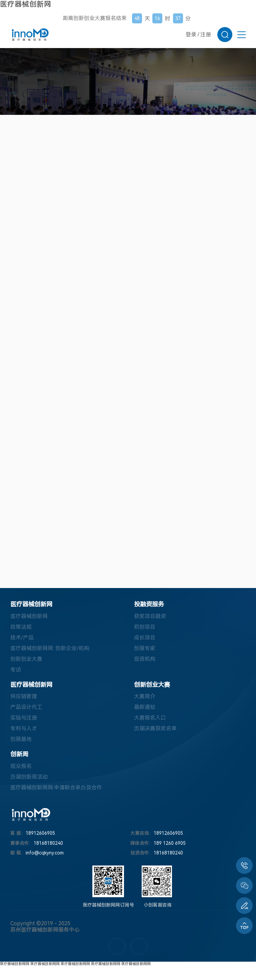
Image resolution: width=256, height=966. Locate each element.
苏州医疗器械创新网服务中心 (45, 930)
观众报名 (21, 766)
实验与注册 (23, 718)
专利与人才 (23, 728)
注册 (205, 34)
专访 (15, 669)
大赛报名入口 (150, 718)
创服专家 (144, 648)
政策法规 (21, 627)
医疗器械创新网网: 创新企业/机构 (49, 648)
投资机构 (144, 659)
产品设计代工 (26, 707)
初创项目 (144, 627)
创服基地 (21, 739)
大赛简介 (144, 696)
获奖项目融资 (150, 616)
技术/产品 (22, 637)
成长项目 (144, 637)
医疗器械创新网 (25, 4)
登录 (191, 34)
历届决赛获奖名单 (155, 728)
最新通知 (144, 707)
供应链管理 (23, 696)
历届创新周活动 (29, 777)
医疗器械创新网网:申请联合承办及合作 (56, 787)
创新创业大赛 (26, 659)
